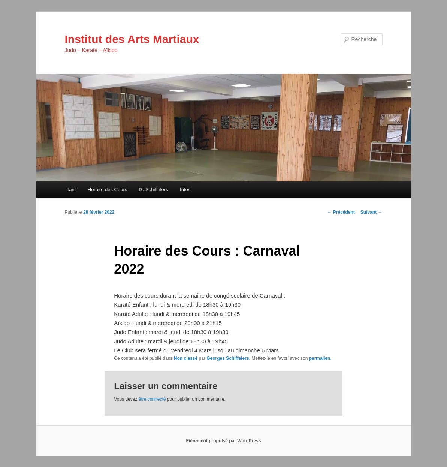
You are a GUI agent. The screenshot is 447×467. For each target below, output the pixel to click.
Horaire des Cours (107, 189)
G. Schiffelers (153, 189)
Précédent (340, 212)
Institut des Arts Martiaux (132, 39)
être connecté (152, 399)
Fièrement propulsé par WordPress (223, 440)
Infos (185, 189)
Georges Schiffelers (227, 358)
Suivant (371, 212)
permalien (319, 358)
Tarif (71, 189)
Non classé (185, 358)
